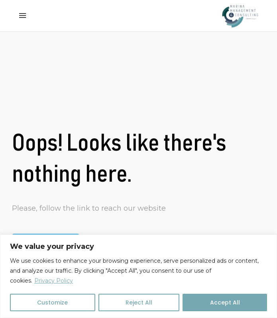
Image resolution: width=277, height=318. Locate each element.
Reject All (139, 302)
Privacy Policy (53, 280)
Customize (52, 302)
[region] (138, 276)
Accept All (225, 302)
